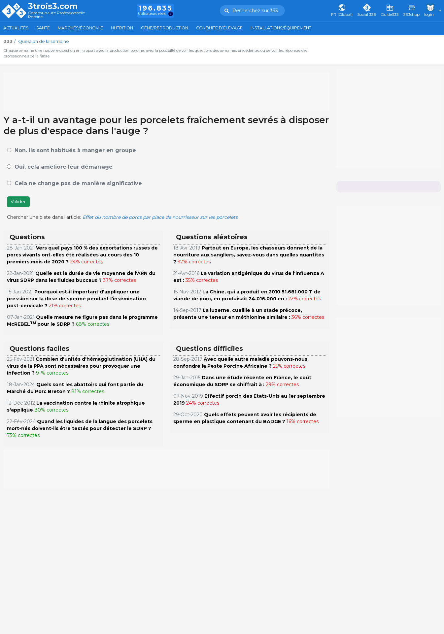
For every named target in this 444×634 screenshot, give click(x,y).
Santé (43, 27)
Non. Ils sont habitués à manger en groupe (75, 150)
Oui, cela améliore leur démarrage (64, 167)
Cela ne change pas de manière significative (78, 183)
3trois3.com (53, 6)
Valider (18, 202)
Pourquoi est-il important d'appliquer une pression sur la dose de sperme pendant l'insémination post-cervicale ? (76, 299)
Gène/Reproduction (164, 27)
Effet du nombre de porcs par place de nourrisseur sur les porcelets (160, 217)
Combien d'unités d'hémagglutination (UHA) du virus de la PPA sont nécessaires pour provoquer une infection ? (81, 366)
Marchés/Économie (80, 27)
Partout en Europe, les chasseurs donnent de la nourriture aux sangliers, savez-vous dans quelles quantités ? (248, 255)
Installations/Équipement (281, 27)
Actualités (15, 27)
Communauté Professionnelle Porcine (56, 15)
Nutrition (122, 27)
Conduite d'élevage (219, 27)
